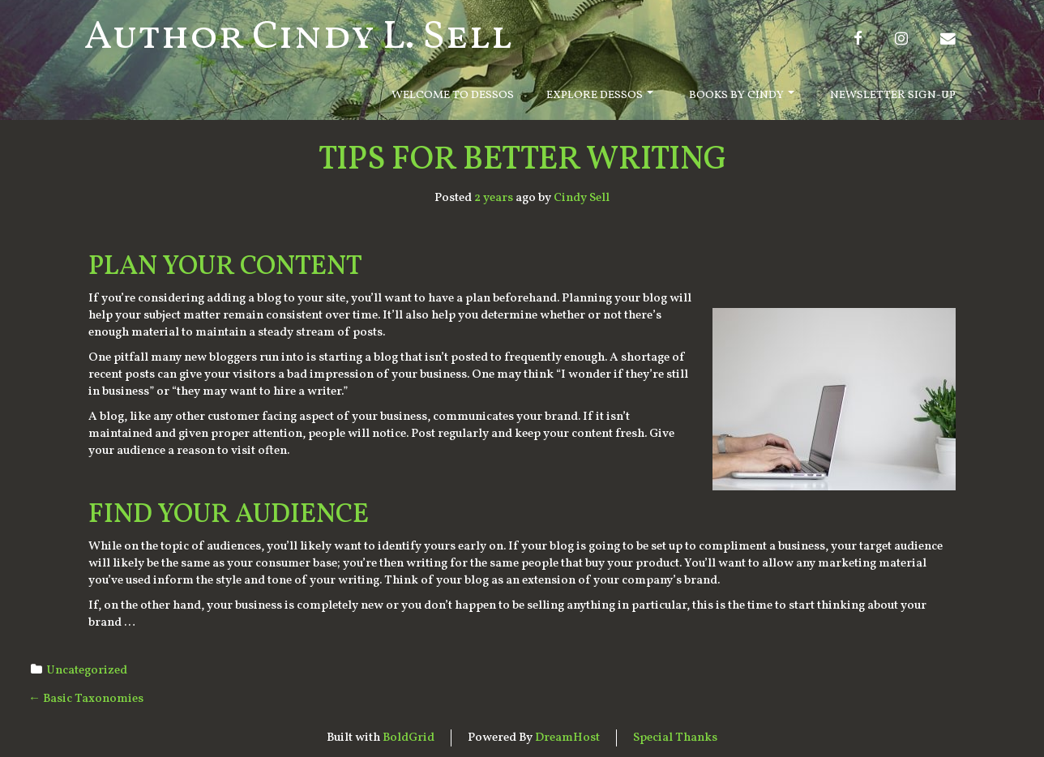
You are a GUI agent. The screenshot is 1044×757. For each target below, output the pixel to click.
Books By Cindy (741, 95)
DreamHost (567, 737)
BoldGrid (408, 737)
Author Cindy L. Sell (298, 38)
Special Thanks (675, 737)
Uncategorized (86, 670)
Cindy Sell (582, 198)
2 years (493, 198)
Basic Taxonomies (85, 699)
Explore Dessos (599, 95)
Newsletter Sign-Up (893, 95)
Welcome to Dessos (453, 95)
